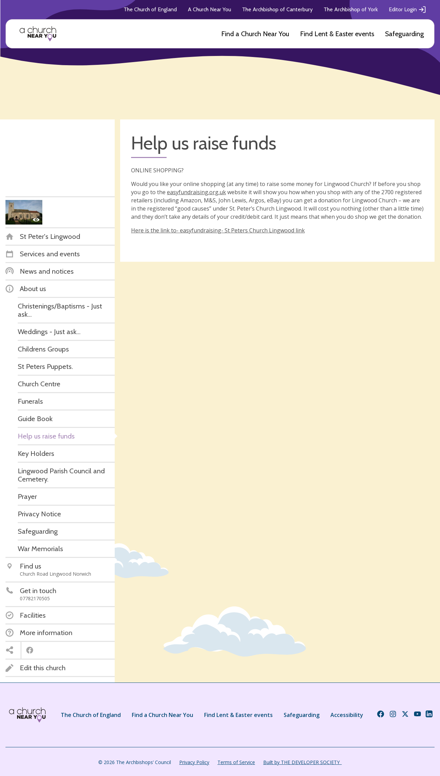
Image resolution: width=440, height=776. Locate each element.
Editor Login (407, 9)
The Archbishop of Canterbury (277, 9)
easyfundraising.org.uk (196, 192)
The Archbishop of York (351, 9)
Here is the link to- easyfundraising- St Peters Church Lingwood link (218, 230)
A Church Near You (209, 9)
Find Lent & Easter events (337, 34)
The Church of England (150, 9)
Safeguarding (404, 34)
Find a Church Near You (255, 34)
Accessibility (346, 715)
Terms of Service (236, 762)
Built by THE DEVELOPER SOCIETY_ (302, 762)
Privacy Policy (194, 762)
